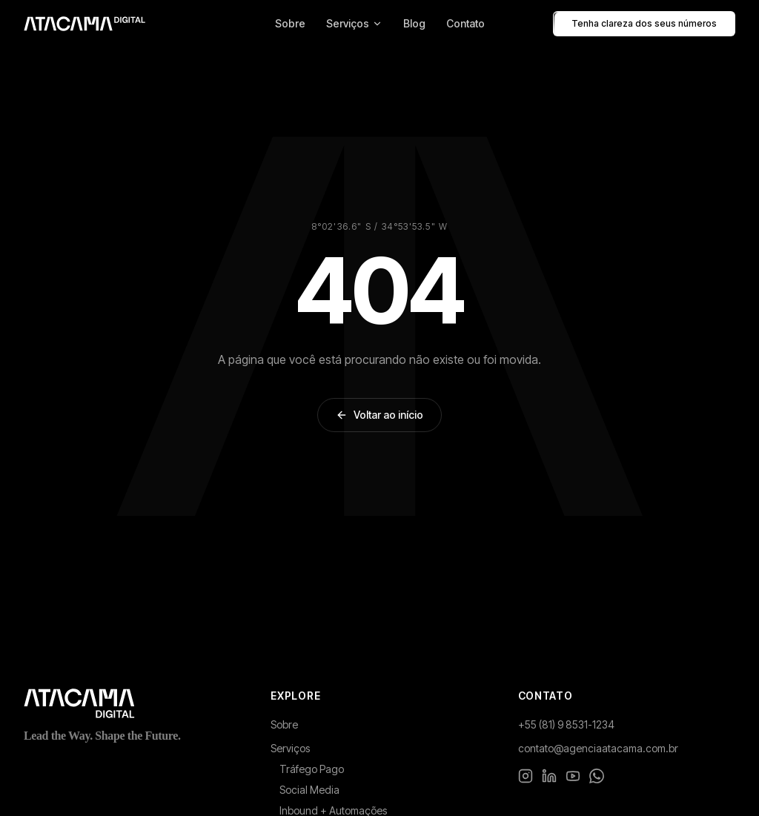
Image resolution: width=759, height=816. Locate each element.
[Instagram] (525, 776)
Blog (414, 23)
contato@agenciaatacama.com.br (598, 748)
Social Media (309, 789)
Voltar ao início (379, 414)
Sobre (290, 23)
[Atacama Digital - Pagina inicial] (84, 23)
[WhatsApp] (596, 776)
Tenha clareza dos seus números (644, 24)
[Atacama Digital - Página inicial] (132, 703)
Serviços (354, 23)
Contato (465, 23)
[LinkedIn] (549, 776)
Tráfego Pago (311, 769)
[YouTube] (573, 776)
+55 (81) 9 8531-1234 (566, 724)
